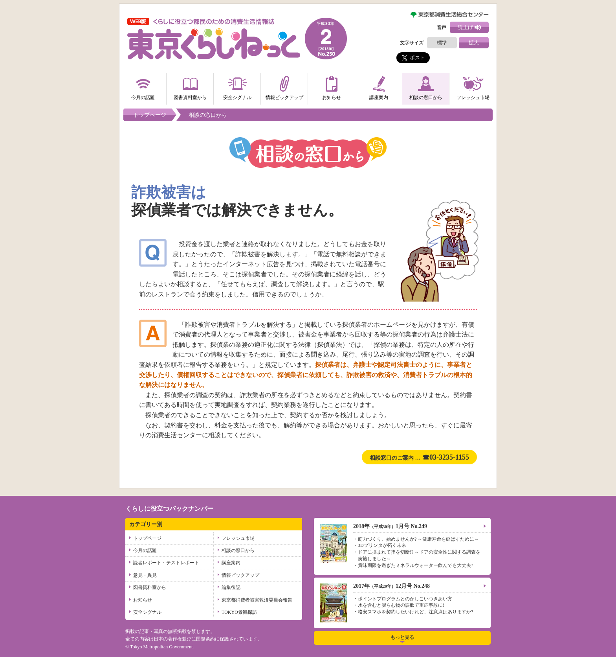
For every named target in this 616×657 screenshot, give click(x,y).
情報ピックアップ (284, 86)
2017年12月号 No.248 (391, 586)
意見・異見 (145, 575)
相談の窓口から (425, 86)
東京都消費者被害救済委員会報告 (257, 600)
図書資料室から (190, 86)
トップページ (149, 115)
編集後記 (231, 587)
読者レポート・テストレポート (166, 562)
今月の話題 (143, 86)
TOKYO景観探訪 (239, 612)
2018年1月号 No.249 (390, 526)
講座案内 (379, 86)
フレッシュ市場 (473, 86)
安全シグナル (237, 86)
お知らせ (332, 86)
